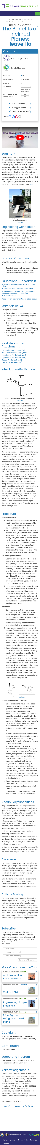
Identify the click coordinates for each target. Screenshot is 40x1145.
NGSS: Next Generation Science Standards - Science (19, 285)
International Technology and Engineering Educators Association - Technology (18, 292)
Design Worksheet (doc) (12, 362)
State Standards (9, 296)
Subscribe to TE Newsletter (27, 960)
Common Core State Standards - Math (17, 289)
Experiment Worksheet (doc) (14, 357)
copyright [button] (20, 222)
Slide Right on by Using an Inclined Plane (13, 1018)
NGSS (31, 184)
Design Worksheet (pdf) (12, 360)
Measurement (26, 87)
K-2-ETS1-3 (25, 97)
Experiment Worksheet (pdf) (14, 355)
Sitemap (33, 1140)
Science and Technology (25, 90)
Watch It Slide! (11, 992)
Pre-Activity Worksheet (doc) (14, 352)
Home (5, 1140)
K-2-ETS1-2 (25, 95)
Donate (6, 1144)
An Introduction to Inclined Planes (14, 977)
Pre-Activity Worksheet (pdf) (14, 350)
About (12, 1140)
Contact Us (23, 1140)
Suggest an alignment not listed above (19, 299)
